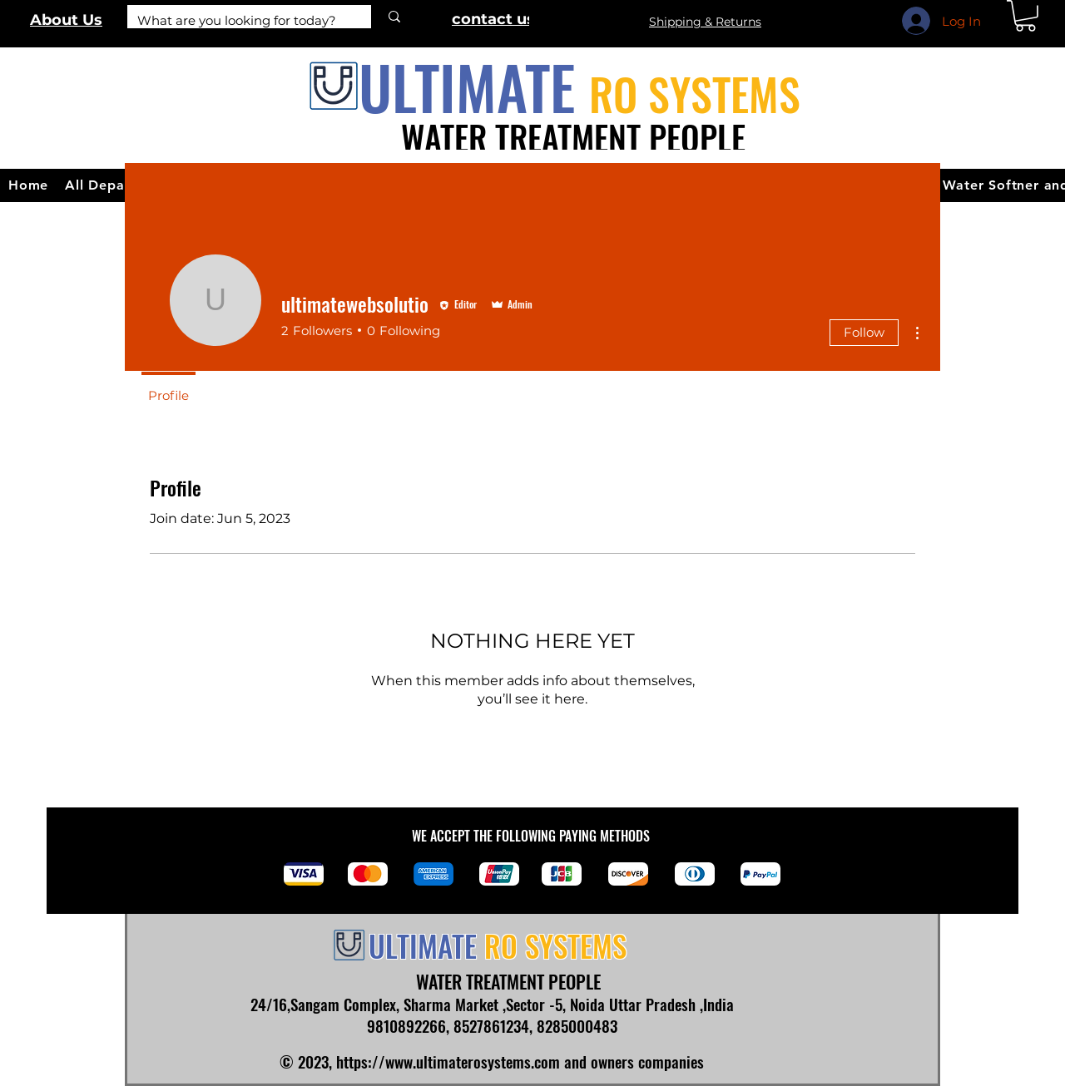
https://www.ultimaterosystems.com (448, 1061)
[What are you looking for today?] (236, 20)
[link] (1025, 16)
